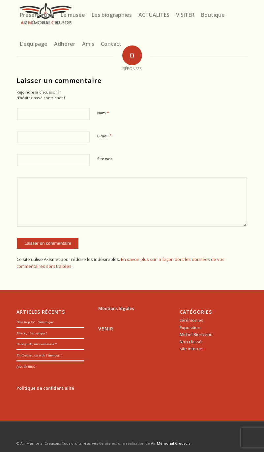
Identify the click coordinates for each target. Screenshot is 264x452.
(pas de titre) (25, 366)
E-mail (104, 136)
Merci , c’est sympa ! (31, 333)
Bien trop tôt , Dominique (35, 322)
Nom (103, 113)
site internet (192, 349)
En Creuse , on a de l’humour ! (39, 355)
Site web (105, 158)
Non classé (191, 342)
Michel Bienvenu (196, 334)
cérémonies (191, 320)
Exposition (190, 327)
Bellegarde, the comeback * (36, 344)
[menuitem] (36, 14)
